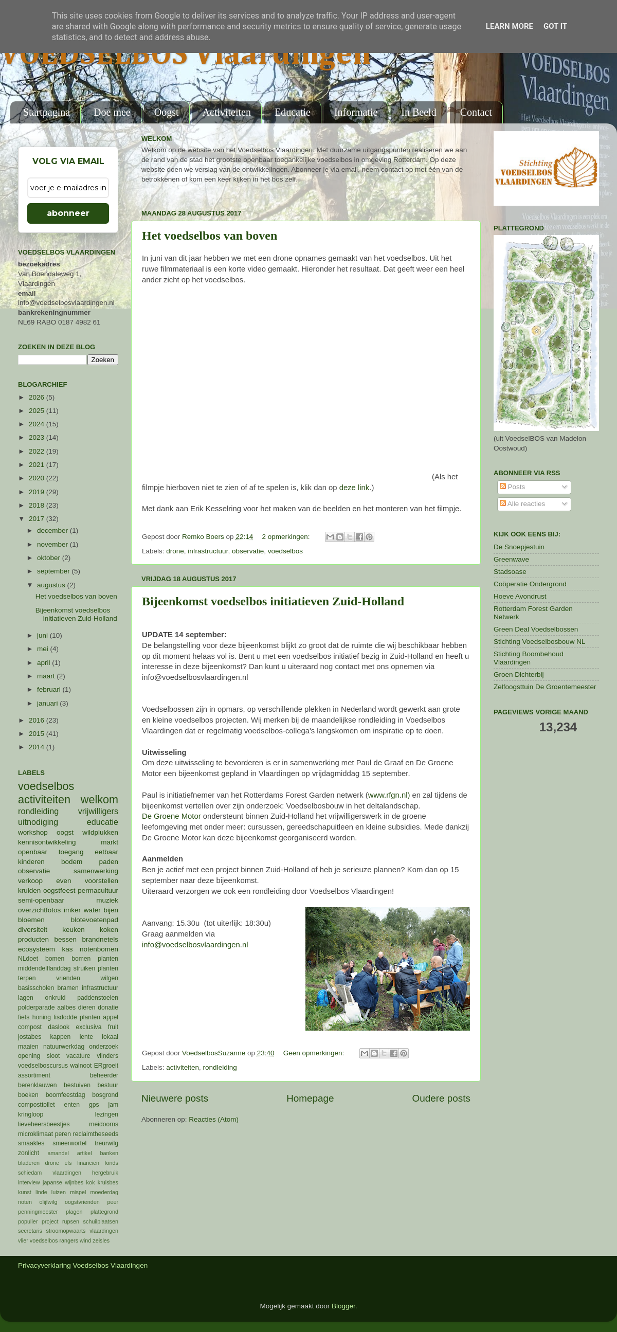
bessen (65, 939)
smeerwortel (69, 1143)
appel (110, 1017)
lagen (25, 997)
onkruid (55, 997)
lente (86, 1036)
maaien (28, 1046)
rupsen (70, 1221)
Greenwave (511, 559)
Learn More (509, 26)
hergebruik (105, 1172)
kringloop (30, 1114)
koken (109, 929)
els (68, 1163)
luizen (58, 1192)
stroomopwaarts (66, 1231)
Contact (476, 112)
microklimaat (35, 1134)
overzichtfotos (39, 910)
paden (108, 862)
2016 (37, 720)
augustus (52, 585)
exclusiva (88, 1027)
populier (28, 1221)
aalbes (66, 1007)
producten (33, 939)
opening (29, 1055)
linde (41, 1192)
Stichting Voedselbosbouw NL (540, 641)
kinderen (31, 862)
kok (90, 1182)
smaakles (31, 1143)
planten (90, 1017)
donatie (108, 1007)
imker (72, 910)
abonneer (68, 213)
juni (43, 635)
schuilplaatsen (100, 1221)
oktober (49, 558)
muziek (107, 900)
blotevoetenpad (94, 920)
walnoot (81, 1065)
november (53, 544)
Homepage (310, 1098)
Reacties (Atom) (214, 1119)
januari (48, 703)
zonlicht (28, 1153)
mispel (78, 1192)
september (54, 571)
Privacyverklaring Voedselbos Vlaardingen (83, 1265)
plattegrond (104, 1212)
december (53, 530)
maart (47, 676)
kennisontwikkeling (47, 842)
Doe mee (112, 112)
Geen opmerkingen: (314, 1053)
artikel (84, 1153)
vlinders (107, 1055)
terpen (26, 978)
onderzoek (103, 1046)
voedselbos (285, 551)
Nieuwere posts (174, 1098)
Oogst (166, 112)
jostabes (29, 1036)
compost (30, 1027)
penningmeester (38, 1212)
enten (72, 1104)
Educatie (293, 112)
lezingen (106, 1114)
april (44, 663)
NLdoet (28, 958)
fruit (113, 1027)
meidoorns (103, 1124)
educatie (102, 821)
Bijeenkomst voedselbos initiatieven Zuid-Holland (273, 601)
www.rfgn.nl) (389, 795)
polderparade (36, 1007)
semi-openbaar (41, 900)
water (92, 910)
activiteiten (182, 1067)
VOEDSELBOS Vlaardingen (185, 55)
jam (113, 1104)
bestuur (108, 1085)
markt (109, 842)
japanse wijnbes (63, 1182)
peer (112, 1202)
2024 (37, 424)
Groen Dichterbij (519, 674)
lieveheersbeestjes (44, 1124)
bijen (110, 910)
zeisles (101, 1240)
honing (41, 1017)
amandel (57, 1153)
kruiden (29, 890)
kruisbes (108, 1182)
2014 (37, 747)
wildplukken (100, 832)
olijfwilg (49, 1202)
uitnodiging (38, 821)
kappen (60, 1036)
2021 (37, 465)
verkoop (30, 881)
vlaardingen (103, 1231)
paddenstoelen (97, 997)
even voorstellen (87, 881)
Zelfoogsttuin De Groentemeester (545, 687)
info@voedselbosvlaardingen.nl (195, 945)
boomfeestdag (65, 1095)
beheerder (104, 1075)
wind (85, 1240)
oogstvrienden (82, 1202)
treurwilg (106, 1143)
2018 (37, 505)
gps (94, 1104)
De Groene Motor (171, 816)
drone (175, 551)
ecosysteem (36, 949)
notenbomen (99, 949)
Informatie (355, 112)
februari (50, 689)
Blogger (343, 1306)
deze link (354, 487)
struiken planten (96, 968)
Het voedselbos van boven (209, 235)
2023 (37, 437)
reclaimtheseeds (95, 1134)
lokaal (110, 1036)
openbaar (32, 852)
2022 (37, 451)
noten (25, 1202)
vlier (23, 1240)
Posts (512, 487)
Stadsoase (510, 571)
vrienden (68, 978)
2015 (37, 733)
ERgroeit (106, 1065)
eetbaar (106, 852)
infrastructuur (208, 551)
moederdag (104, 1192)
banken (109, 1153)
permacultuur (98, 890)
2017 (37, 519)
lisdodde (65, 1017)
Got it (555, 26)
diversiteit (32, 929)
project (50, 1221)
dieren (87, 1007)
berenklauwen (37, 1085)
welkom (99, 799)
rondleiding (220, 1067)
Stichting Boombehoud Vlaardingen (529, 658)
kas (67, 949)
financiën (88, 1163)
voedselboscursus (43, 1065)
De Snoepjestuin (519, 547)
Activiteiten (227, 112)
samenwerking (96, 871)
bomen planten (94, 958)
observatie (248, 551)
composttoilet (36, 1104)
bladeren (29, 1163)
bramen (68, 988)
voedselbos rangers (54, 1240)
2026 (37, 397)
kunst (24, 1192)
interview (29, 1182)
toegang (71, 852)
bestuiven (77, 1085)
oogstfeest (59, 890)
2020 (37, 478)
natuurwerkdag (63, 1046)
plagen (74, 1212)
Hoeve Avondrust (520, 596)
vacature (78, 1055)
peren (63, 1134)
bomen (54, 958)
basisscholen (36, 988)
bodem (71, 862)
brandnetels (100, 939)
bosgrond (105, 1095)
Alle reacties (523, 504)
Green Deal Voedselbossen (536, 629)
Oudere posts (441, 1098)
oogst (65, 832)
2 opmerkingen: (287, 537)
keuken (73, 929)
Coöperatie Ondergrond (530, 584)
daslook (58, 1027)
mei (43, 649)
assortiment (34, 1075)
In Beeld (418, 112)
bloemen (31, 920)
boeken (28, 1095)
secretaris (30, 1231)
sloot (53, 1055)
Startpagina (46, 112)
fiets (23, 1017)
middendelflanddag (44, 968)
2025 (37, 411)
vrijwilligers (98, 811)
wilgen (109, 978)
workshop (33, 832)
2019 (37, 492)
